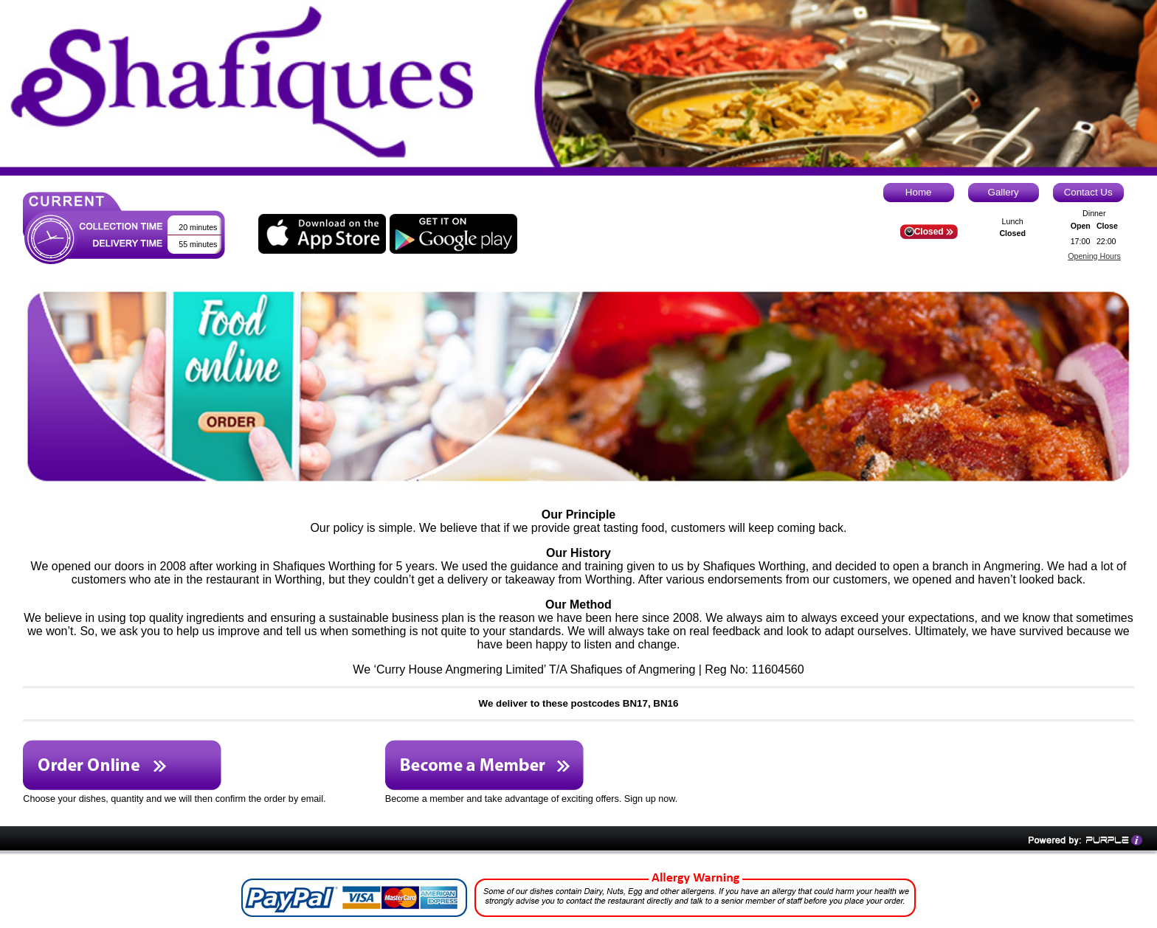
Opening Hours (1094, 256)
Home (918, 192)
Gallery (1003, 192)
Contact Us (1088, 192)
